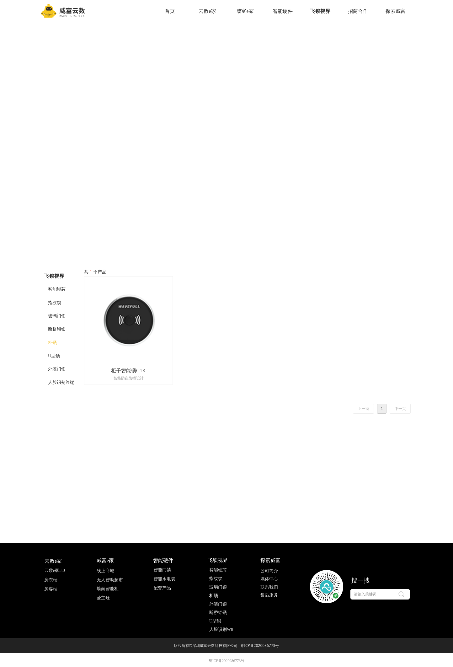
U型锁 (54, 355)
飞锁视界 (54, 276)
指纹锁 (54, 302)
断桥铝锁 (57, 329)
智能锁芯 (57, 289)
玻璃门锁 (57, 316)
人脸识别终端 (61, 382)
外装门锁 (57, 369)
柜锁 (52, 342)
